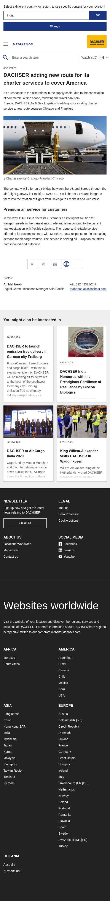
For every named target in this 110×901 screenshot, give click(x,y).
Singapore (10, 764)
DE (85, 783)
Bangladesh (11, 714)
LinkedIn (67, 550)
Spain (62, 827)
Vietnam (8, 783)
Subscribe (25, 523)
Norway (64, 795)
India (6, 733)
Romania (65, 814)
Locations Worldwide (17, 544)
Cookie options (69, 520)
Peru (62, 689)
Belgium (64, 720)
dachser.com (71, 632)
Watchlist (89, 57)
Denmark (65, 733)
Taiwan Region (13, 770)
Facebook (68, 544)
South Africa (11, 664)
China (7, 720)
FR (73, 720)
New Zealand (12, 871)
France (63, 745)
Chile (62, 676)
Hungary (64, 764)
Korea (7, 751)
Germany (65, 751)
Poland (63, 802)
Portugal (64, 808)
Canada (64, 670)
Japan (7, 745)
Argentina (65, 657)
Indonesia (10, 739)
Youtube (67, 556)
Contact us (10, 556)
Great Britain (67, 758)
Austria (63, 714)
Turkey (63, 846)
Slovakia (64, 821)
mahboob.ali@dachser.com (88, 289)
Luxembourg (67, 783)
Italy (61, 777)
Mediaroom (23, 44)
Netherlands (67, 789)
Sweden (64, 833)
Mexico (63, 683)
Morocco (9, 657)
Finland (64, 739)
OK (98, 15)
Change (55, 26)
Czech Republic (69, 726)
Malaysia (9, 758)
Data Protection (69, 514)
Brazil (62, 664)
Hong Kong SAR (14, 726)
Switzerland (66, 840)
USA (62, 695)
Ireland (63, 770)
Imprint (63, 508)
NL (79, 720)
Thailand (9, 777)
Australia (9, 864)
